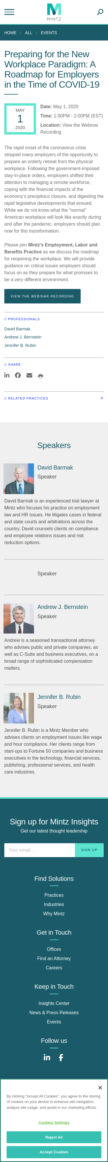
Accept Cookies (54, 1152)
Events (49, 32)
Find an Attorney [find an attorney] (54, 958)
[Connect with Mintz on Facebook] (61, 1060)
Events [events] (54, 1021)
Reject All (53, 1137)
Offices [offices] (54, 949)
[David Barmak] (18, 478)
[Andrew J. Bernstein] (18, 618)
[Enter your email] (54, 850)
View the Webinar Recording (42, 296)
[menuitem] (11, 32)
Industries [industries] (54, 904)
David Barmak (17, 329)
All (28, 32)
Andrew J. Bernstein (22, 337)
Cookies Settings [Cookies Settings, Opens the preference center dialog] (54, 1122)
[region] (54, 1120)
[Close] (100, 1087)
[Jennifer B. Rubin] (18, 708)
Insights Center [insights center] (54, 1003)
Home (10, 32)
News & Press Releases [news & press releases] (54, 1012)
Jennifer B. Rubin (20, 345)
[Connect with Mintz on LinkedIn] (47, 1060)
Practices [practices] (54, 895)
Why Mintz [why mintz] (54, 913)
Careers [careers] (54, 967)
